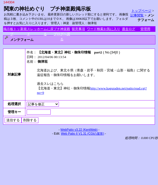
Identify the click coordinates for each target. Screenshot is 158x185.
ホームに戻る (45, 29)
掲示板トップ (11, 29)
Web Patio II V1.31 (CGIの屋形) (82, 133)
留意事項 (78, 29)
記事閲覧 (137, 15)
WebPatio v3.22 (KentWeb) (79, 130)
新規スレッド (28, 29)
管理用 (145, 29)
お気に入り (111, 29)
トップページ (141, 11)
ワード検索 (95, 29)
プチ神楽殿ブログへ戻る (62, 29)
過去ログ (128, 29)
